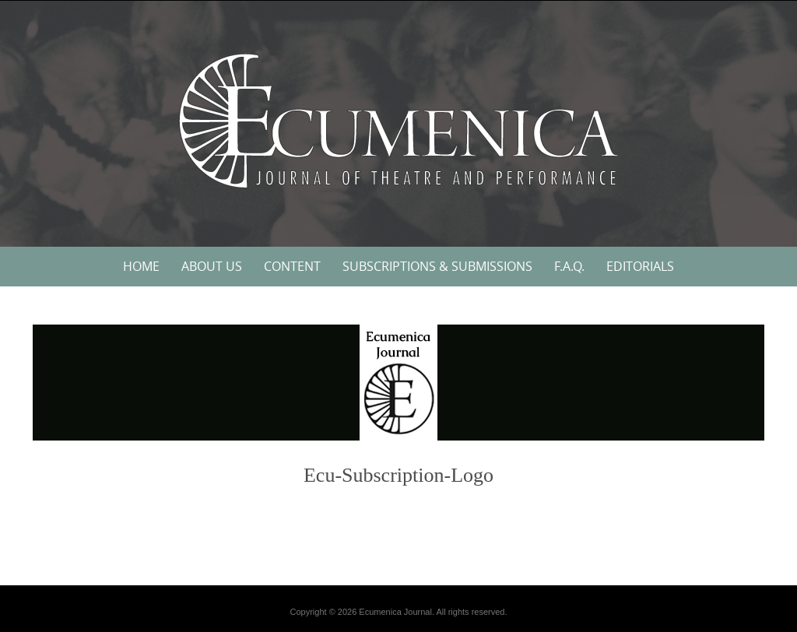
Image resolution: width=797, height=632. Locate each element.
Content (292, 266)
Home (141, 266)
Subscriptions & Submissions (437, 266)
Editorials (640, 266)
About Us (211, 266)
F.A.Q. (569, 266)
